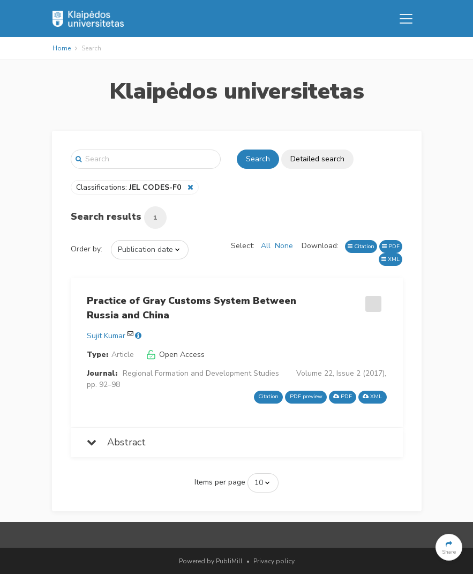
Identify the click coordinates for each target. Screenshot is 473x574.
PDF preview (306, 396)
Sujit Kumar (106, 336)
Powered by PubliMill (211, 561)
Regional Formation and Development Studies (201, 373)
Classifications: (129, 187)
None (284, 246)
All (266, 246)
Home (61, 48)
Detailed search (317, 159)
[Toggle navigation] (406, 18)
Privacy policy (274, 561)
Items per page (219, 482)
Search (258, 159)
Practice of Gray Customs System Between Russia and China (191, 308)
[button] (449, 547)
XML (390, 259)
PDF (391, 246)
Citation (361, 246)
